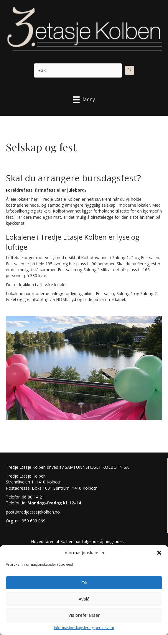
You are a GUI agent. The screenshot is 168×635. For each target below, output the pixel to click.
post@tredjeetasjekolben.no (33, 512)
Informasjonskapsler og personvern (84, 627)
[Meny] (84, 99)
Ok (84, 582)
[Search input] (78, 70)
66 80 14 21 (32, 497)
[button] (159, 553)
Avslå (84, 599)
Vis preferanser (84, 615)
